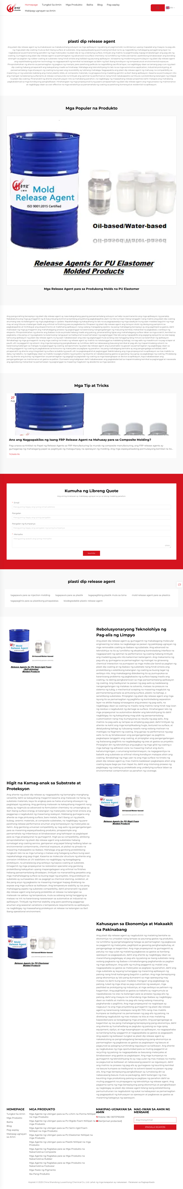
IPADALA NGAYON (155, 1127)
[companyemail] (112, 1121)
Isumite (91, 553)
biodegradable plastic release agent (83, 601)
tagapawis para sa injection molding (30, 595)
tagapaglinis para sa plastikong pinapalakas (34, 601)
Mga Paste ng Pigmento (42, 1170)
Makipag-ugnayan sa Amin (40, 10)
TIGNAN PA (14, 454)
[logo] (14, 7)
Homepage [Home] (31, 4)
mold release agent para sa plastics (151, 595)
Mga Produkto (74, 4)
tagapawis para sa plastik (69, 595)
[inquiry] (179, 585)
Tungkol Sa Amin (52, 4)
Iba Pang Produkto (39, 1174)
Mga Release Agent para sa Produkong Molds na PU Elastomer (91, 289)
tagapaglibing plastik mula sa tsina (107, 595)
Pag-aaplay (113, 4)
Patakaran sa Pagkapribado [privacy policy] (141, 1182)
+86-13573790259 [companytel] (115, 1117)
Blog (100, 4)
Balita (90, 4)
